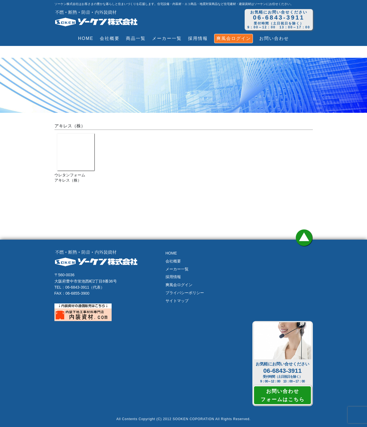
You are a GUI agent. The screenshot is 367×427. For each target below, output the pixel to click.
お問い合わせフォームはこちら (283, 395)
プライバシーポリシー (184, 293)
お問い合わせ (274, 38)
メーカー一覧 (167, 38)
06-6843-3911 (282, 370)
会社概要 (110, 38)
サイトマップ (177, 301)
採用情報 (198, 38)
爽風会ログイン (233, 38)
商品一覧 (136, 38)
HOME (85, 38)
